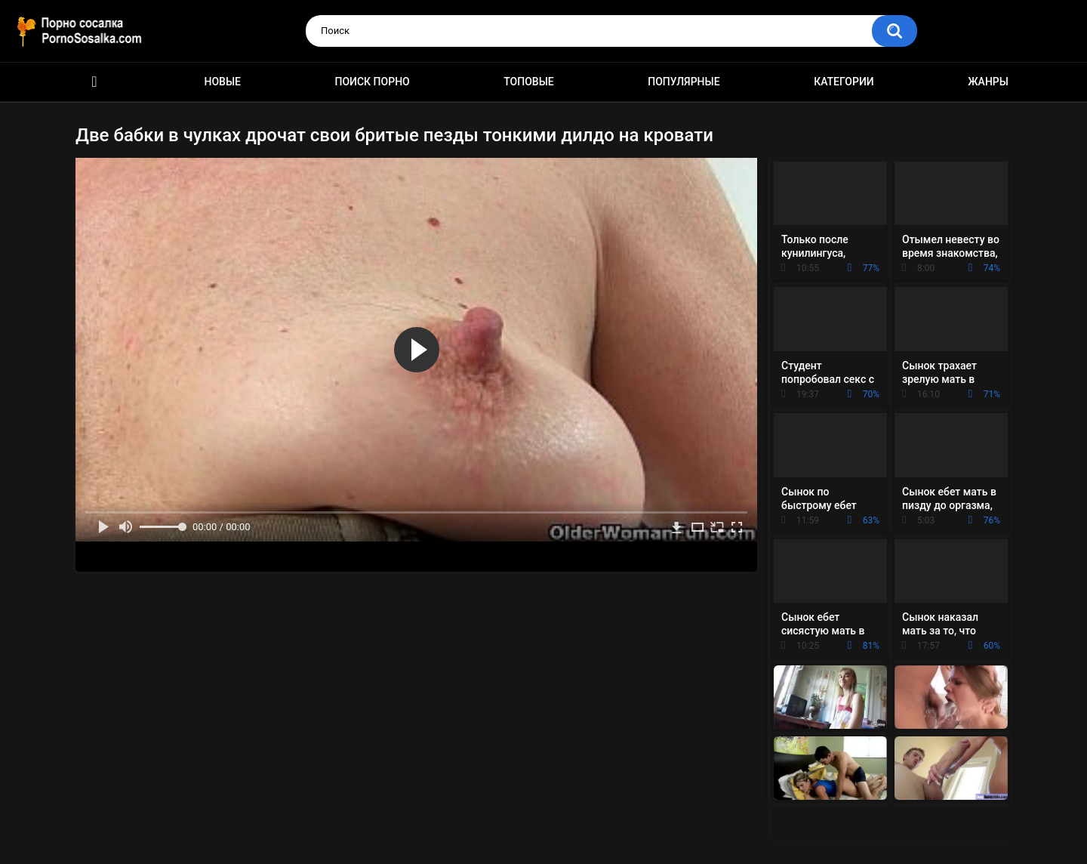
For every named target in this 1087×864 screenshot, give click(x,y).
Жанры (988, 82)
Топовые (528, 82)
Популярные (683, 82)
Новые (223, 82)
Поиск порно (372, 82)
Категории (844, 82)
